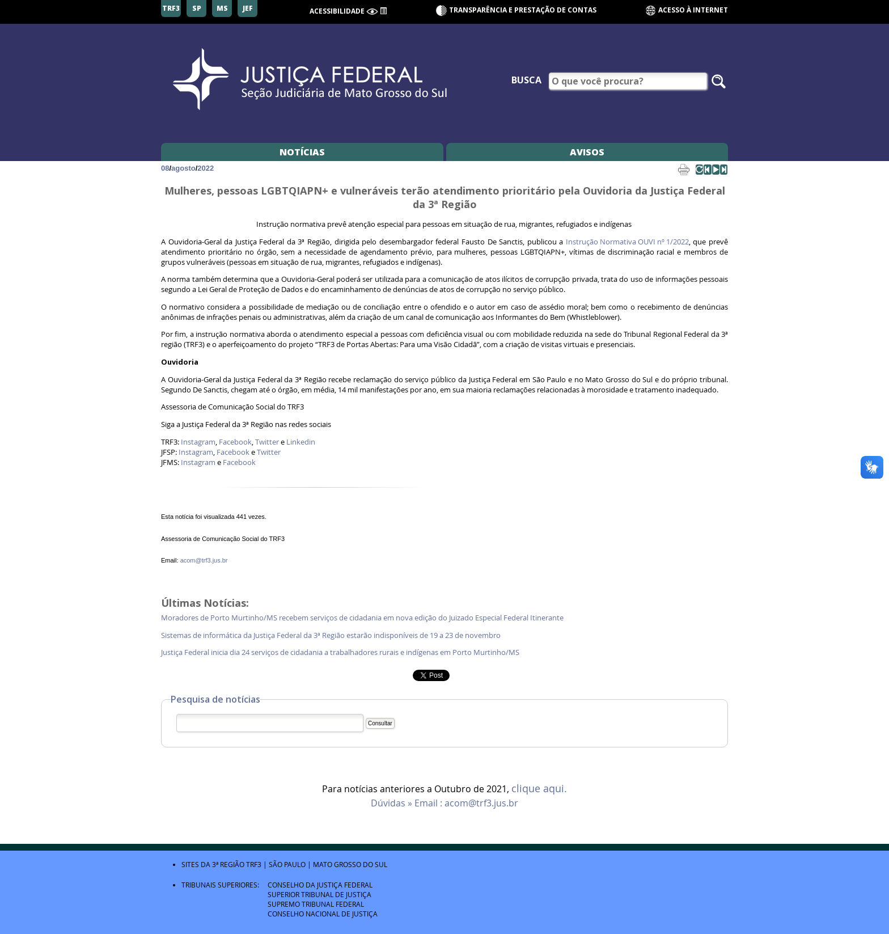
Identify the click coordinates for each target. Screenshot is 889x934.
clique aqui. (539, 789)
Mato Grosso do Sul (350, 864)
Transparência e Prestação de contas (522, 10)
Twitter (267, 442)
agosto (183, 168)
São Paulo (287, 864)
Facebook (235, 442)
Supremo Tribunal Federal (316, 904)
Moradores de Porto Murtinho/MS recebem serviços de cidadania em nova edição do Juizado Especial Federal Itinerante (362, 618)
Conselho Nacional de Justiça (323, 913)
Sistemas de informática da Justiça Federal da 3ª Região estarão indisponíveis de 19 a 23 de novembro (331, 635)
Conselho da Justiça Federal (320, 884)
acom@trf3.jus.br (204, 560)
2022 (205, 168)
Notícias (302, 152)
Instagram (198, 442)
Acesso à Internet (686, 10)
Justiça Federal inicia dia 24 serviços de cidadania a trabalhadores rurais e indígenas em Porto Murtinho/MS (340, 652)
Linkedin (300, 442)
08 (165, 168)
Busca (526, 79)
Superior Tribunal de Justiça (319, 894)
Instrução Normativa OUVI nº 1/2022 (627, 242)
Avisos (587, 152)
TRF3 (253, 864)
